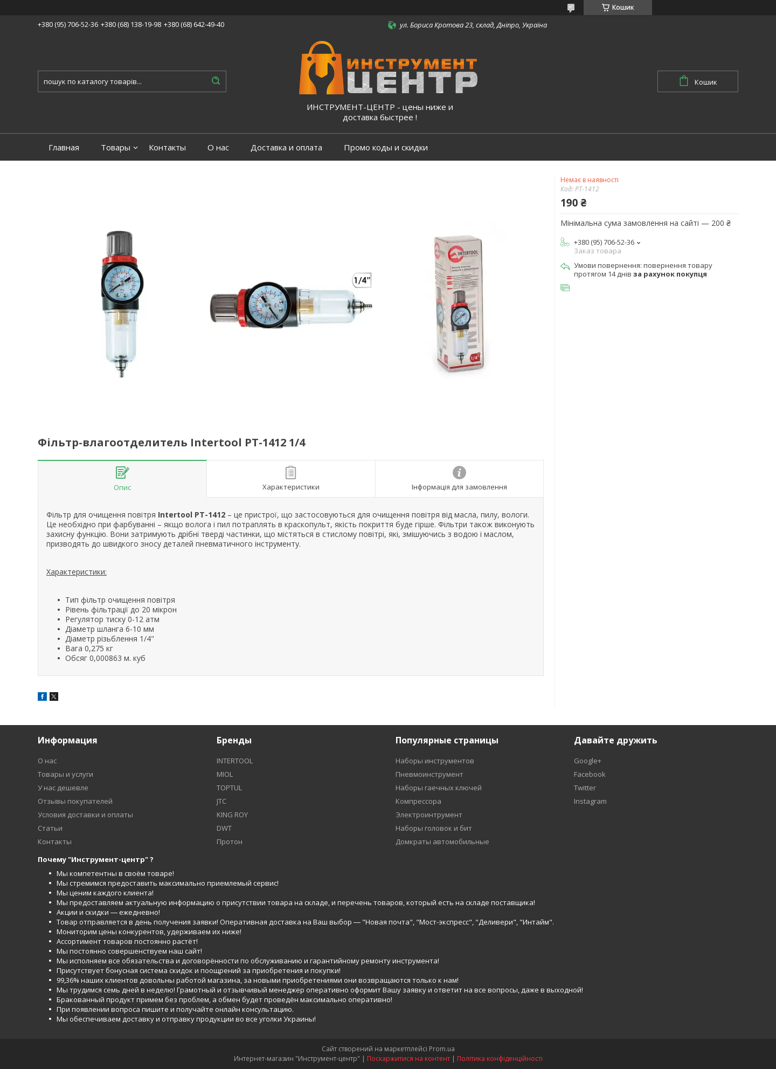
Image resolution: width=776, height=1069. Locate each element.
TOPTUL (229, 787)
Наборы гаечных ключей (439, 787)
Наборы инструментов (435, 760)
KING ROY (232, 814)
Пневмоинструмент (429, 774)
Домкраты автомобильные (442, 841)
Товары (115, 147)
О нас (218, 147)
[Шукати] (215, 81)
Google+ (587, 760)
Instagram (590, 801)
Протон (229, 841)
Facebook (590, 774)
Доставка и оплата (286, 147)
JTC (221, 801)
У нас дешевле (63, 787)
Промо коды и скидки (386, 147)
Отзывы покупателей (75, 801)
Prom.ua (442, 1048)
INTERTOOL (235, 760)
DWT (224, 828)
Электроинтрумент (429, 814)
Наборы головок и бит (434, 828)
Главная (63, 147)
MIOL (225, 774)
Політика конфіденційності (500, 1058)
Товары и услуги (65, 774)
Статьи (50, 828)
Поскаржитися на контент (408, 1058)
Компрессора (418, 801)
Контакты (167, 147)
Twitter (585, 787)
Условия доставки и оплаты (85, 814)
